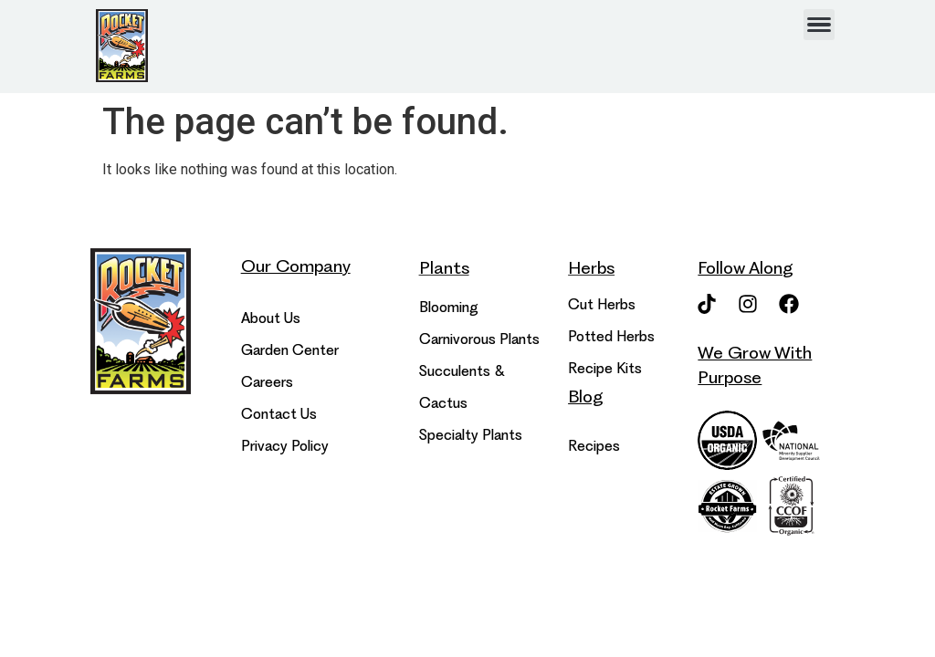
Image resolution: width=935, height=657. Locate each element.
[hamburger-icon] (819, 24)
